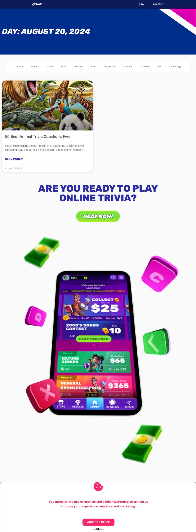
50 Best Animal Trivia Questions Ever (38, 136)
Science (127, 66)
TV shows (145, 66)
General (19, 66)
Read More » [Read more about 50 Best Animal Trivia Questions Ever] (14, 158)
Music (64, 66)
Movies (35, 66)
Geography (110, 66)
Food (93, 66)
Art (159, 66)
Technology (175, 66)
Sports (49, 66)
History (79, 66)
